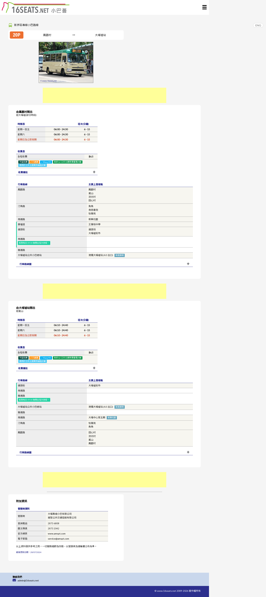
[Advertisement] (104, 95)
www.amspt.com (56, 533)
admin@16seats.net (28, 580)
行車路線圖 (25, 264)
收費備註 (23, 172)
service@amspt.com (58, 538)
